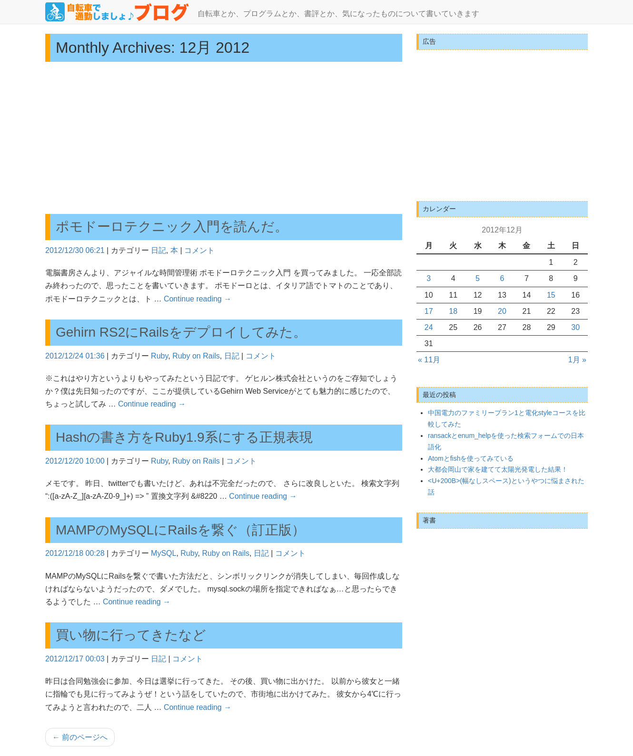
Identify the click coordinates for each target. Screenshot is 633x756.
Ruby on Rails (196, 356)
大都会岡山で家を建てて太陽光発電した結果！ (498, 469)
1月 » (577, 360)
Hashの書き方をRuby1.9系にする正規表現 (184, 437)
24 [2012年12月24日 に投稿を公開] (429, 327)
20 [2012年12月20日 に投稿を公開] (502, 311)
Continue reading (197, 299)
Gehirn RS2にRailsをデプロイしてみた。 (181, 332)
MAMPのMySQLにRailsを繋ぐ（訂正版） (180, 530)
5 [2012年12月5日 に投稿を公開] (477, 278)
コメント (199, 250)
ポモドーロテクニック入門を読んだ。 (172, 226)
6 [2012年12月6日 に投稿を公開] (502, 278)
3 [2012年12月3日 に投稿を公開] (428, 278)
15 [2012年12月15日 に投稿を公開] (551, 295)
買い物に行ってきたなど (131, 635)
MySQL (163, 553)
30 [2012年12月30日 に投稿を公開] (575, 327)
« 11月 (429, 360)
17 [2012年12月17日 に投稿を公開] (429, 311)
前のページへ (80, 737)
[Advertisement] (223, 137)
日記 (158, 250)
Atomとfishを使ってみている (471, 458)
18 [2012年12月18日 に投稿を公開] (453, 311)
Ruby (159, 356)
